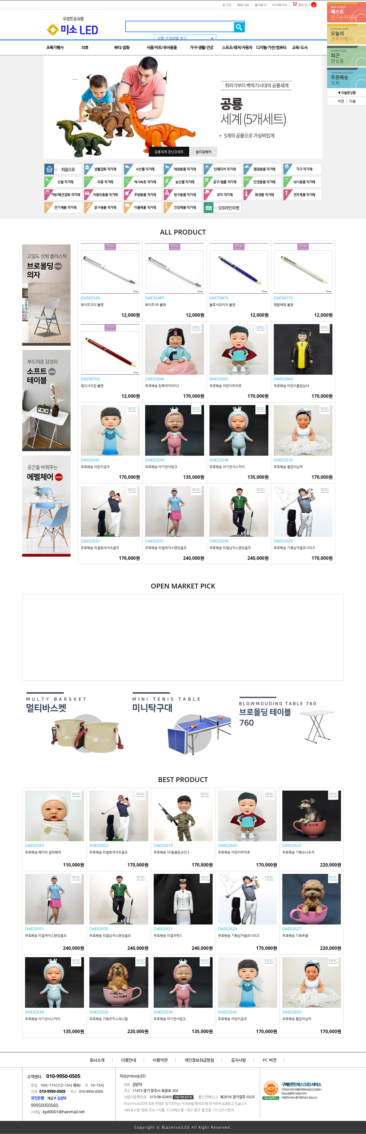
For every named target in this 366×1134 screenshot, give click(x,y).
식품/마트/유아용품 (162, 47)
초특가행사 (54, 47)
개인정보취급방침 (199, 1060)
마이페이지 (279, 5)
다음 (352, 101)
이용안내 (128, 1060)
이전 (341, 101)
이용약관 (160, 1060)
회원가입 (243, 5)
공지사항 (238, 1060)
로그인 (226, 5)
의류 (84, 47)
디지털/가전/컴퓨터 (271, 47)
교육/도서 (299, 47)
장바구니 (301, 5)
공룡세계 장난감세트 (169, 151)
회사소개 (97, 1060)
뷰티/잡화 (121, 47)
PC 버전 (269, 1060)
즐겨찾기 (261, 5)
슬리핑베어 (203, 151)
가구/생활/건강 (201, 47)
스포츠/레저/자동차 (237, 47)
